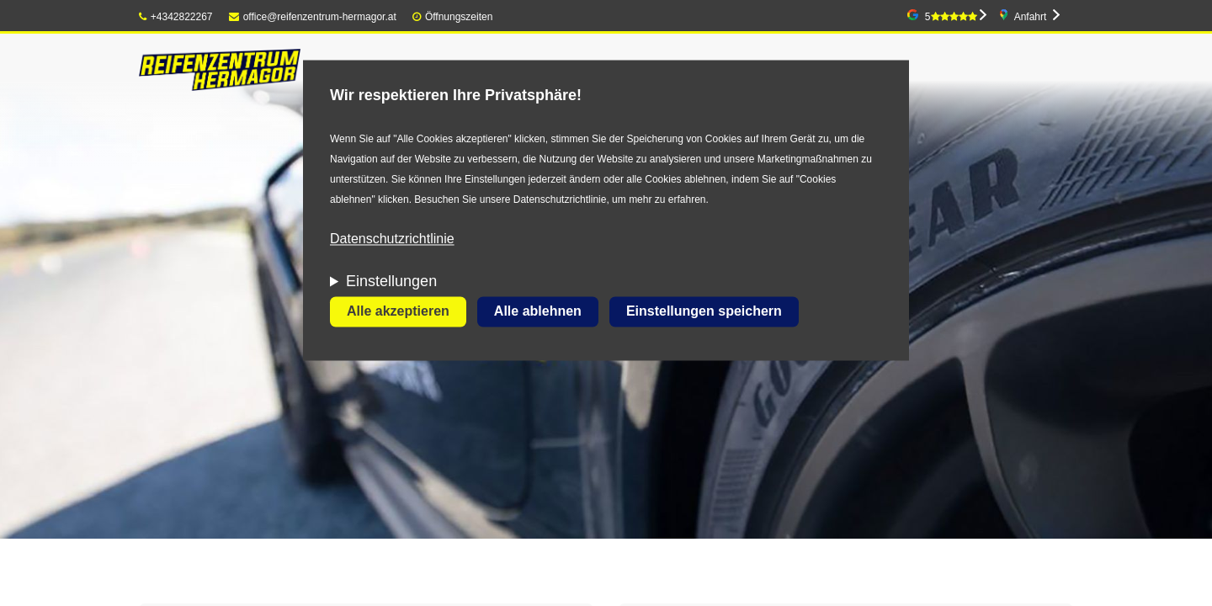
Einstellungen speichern (704, 312)
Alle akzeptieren (398, 312)
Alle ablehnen (538, 312)
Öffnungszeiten (459, 17)
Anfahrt (1030, 17)
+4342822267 (176, 17)
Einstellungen (391, 282)
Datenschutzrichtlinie (392, 239)
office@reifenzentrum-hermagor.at (312, 17)
